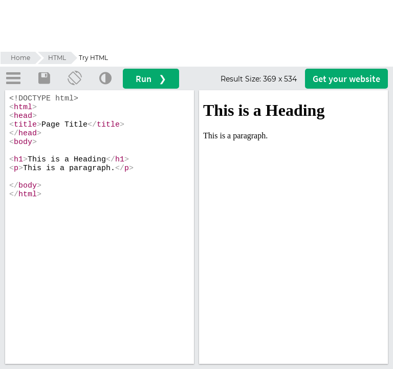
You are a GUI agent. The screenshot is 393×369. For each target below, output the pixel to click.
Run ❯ (181, 79)
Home (20, 57)
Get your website (346, 79)
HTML (57, 57)
